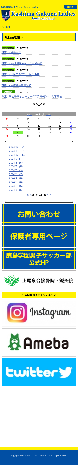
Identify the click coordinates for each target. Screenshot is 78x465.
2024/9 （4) (16, 158)
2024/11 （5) (16, 151)
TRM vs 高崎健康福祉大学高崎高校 (22, 63)
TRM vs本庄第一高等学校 (16, 85)
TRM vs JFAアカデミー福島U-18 (21, 74)
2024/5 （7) (16, 174)
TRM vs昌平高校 (11, 52)
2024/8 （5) (16, 162)
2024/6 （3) (16, 170)
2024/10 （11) (17, 154)
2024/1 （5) (16, 190)
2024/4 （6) (16, 178)
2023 (29, 195)
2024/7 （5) (16, 166)
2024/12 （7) (16, 147)
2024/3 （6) (16, 182)
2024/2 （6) (16, 186)
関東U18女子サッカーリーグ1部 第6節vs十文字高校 (32, 96)
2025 (49, 195)
